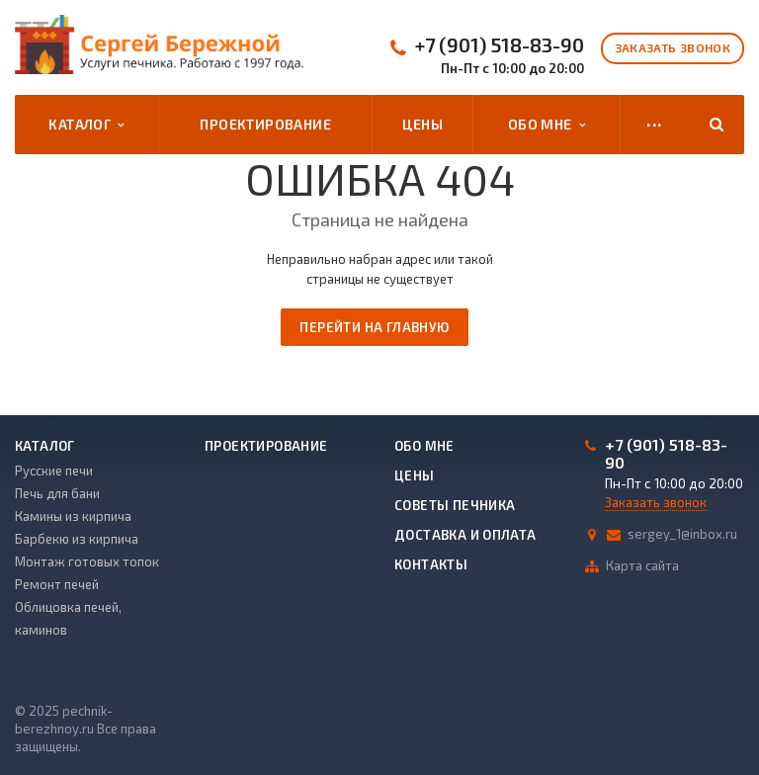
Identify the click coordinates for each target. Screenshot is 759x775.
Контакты (430, 564)
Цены (422, 124)
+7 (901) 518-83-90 (499, 45)
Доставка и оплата (465, 535)
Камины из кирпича (73, 516)
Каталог (86, 124)
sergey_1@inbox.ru (682, 534)
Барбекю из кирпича (76, 539)
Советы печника (454, 505)
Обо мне (546, 124)
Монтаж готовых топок (87, 561)
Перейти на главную (374, 327)
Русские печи (54, 470)
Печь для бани (57, 493)
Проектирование (265, 124)
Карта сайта (642, 565)
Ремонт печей (57, 584)
